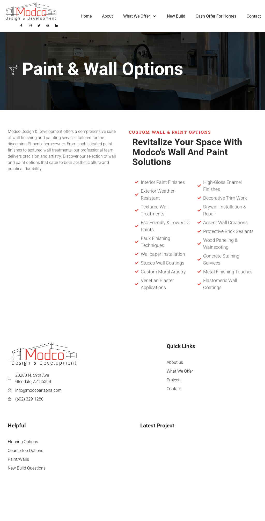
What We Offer (140, 16)
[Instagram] (30, 25)
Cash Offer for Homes (216, 16)
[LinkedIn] (56, 25)
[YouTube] (47, 25)
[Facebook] (21, 25)
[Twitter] (39, 25)
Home (86, 16)
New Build (176, 16)
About (107, 16)
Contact (254, 16)
